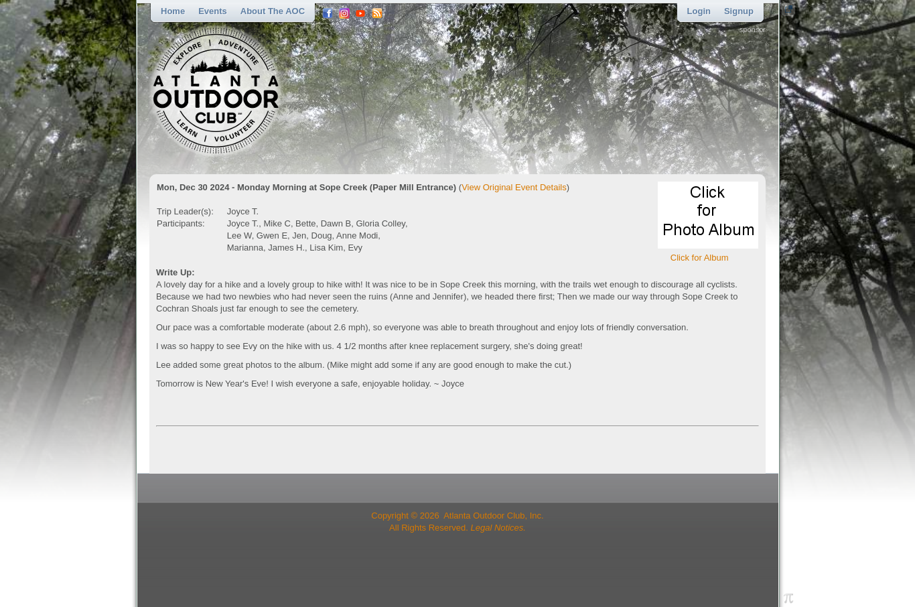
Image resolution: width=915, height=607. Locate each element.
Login (699, 11)
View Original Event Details (514, 187)
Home (173, 11)
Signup (739, 11)
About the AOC (272, 11)
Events (212, 11)
